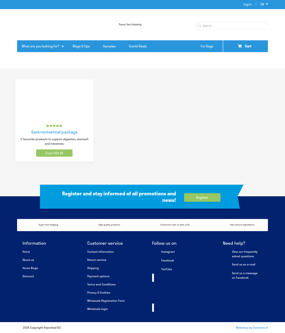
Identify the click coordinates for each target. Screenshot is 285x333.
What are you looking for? (40, 46)
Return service (96, 259)
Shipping (93, 268)
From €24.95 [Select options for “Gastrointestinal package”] (54, 153)
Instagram (163, 251)
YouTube (162, 269)
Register (202, 197)
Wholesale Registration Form (106, 300)
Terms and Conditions (101, 284)
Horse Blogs (30, 268)
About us (28, 259)
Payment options (98, 276)
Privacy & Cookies (98, 292)
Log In (248, 4)
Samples (109, 46)
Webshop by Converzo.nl (252, 327)
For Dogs (207, 46)
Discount (28, 276)
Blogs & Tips (81, 46)
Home (26, 251)
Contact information (100, 251)
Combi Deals (138, 46)
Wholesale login (97, 308)
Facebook (163, 260)
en (262, 4)
